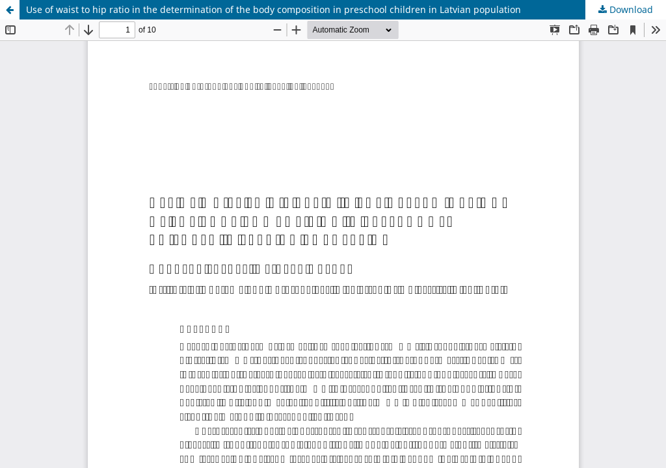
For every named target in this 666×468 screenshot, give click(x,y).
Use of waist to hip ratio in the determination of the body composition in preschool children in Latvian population (273, 9)
